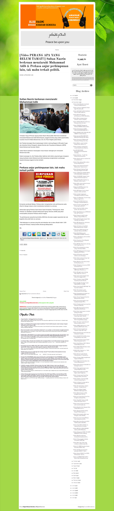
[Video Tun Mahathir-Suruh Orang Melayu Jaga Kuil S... (81, 198)
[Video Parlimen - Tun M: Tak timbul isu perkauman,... (80, 156)
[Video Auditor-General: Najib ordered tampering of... (80, 379)
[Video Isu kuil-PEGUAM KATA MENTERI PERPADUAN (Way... (81, 137)
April (74, 475)
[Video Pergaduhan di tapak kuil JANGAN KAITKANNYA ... (81, 294)
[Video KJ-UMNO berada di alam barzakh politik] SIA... (81, 447)
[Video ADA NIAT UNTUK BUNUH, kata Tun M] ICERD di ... (81, 112)
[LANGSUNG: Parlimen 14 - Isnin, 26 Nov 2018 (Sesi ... (81, 351)
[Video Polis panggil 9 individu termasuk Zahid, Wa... (80, 440)
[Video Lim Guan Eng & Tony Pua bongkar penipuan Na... (81, 397)
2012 (73, 497)
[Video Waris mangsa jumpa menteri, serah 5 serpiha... (80, 119)
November (76, 102)
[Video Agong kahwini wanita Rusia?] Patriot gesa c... (80, 411)
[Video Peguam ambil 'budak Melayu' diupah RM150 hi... (80, 216)
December (76, 99)
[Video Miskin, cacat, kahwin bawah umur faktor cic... (80, 144)
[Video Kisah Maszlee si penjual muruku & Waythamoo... (81, 105)
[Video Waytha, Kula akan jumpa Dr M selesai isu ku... (81, 262)
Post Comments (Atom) (34, 293)
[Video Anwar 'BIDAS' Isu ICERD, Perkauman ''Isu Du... (81, 454)
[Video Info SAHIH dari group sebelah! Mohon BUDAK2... (80, 230)
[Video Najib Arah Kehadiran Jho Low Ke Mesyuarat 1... (81, 362)
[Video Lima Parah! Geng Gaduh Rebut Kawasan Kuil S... (81, 340)
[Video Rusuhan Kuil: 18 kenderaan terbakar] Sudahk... (81, 333)
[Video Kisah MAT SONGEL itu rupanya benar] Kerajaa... (80, 425)
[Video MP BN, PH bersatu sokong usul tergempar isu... (81, 244)
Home (57, 50)
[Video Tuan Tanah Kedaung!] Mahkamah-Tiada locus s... (80, 166)
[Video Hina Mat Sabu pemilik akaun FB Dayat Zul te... (80, 401)
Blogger (55, 297)
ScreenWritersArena (89, 506)
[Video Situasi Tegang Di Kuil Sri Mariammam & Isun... (81, 298)
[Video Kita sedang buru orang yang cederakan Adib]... (81, 248)
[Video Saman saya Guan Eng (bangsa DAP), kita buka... (80, 376)
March (75, 478)
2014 (73, 493)
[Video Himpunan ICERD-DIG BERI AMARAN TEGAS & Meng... (81, 433)
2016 (73, 488)
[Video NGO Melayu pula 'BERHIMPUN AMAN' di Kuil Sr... (81, 234)
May (74, 473)
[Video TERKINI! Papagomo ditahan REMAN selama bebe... (81, 126)
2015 (73, 490)
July (74, 468)
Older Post (66, 291)
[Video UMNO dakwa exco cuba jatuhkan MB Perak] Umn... (81, 326)
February (75, 480)
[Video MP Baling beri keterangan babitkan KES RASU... (81, 251)
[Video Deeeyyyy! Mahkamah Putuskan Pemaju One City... (80, 140)
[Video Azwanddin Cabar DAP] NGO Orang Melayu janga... (80, 319)
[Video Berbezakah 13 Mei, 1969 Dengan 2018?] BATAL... (81, 415)
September (76, 463)
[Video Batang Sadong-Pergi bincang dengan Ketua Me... (80, 170)
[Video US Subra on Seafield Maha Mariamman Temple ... (80, 227)
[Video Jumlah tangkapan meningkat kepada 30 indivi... (81, 195)
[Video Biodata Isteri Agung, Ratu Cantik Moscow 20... (81, 408)
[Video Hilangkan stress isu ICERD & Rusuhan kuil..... (81, 266)
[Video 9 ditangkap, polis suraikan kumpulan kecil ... (81, 237)
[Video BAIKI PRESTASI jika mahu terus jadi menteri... (81, 347)
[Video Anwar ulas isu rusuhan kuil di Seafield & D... (81, 159)
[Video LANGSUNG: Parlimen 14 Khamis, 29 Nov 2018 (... (81, 180)
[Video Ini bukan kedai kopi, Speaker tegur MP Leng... (80, 330)
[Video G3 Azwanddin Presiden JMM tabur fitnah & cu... (80, 269)
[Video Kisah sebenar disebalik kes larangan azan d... (81, 365)
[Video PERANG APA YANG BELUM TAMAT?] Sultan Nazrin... (81, 133)
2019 (73, 95)
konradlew (43, 297)
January (75, 482)
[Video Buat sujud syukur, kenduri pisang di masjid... (81, 312)
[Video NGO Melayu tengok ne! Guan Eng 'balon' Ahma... (81, 315)
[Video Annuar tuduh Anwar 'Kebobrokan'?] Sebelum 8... (81, 354)
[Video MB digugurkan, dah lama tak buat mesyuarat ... (81, 223)
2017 (73, 485)
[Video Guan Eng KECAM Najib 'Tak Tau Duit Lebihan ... (81, 287)
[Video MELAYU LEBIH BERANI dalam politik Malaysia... (81, 429)
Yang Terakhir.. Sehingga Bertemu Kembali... (32, 319)
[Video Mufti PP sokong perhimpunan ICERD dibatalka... (81, 115)
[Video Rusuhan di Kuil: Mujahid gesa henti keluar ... (81, 241)
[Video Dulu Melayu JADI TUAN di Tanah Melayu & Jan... (81, 344)
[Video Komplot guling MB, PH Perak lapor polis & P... (80, 205)
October (75, 461)
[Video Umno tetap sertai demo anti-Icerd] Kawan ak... (81, 404)
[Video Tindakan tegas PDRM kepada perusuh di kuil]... (80, 280)
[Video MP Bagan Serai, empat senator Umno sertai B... (81, 191)
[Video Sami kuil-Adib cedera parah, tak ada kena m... (80, 209)
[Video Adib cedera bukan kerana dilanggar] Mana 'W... (81, 184)
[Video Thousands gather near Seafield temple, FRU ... (80, 301)
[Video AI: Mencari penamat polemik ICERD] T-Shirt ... (80, 450)
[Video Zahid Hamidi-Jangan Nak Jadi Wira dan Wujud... (81, 219)
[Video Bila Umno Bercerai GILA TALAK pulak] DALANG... (81, 422)
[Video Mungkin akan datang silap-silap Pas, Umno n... (80, 273)
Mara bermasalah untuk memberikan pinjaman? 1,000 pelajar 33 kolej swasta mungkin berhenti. (45, 330)
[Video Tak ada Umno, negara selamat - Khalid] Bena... (80, 386)
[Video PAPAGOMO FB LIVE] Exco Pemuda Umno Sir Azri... (81, 122)
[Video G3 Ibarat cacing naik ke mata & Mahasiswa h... (81, 383)
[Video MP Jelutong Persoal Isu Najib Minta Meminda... (81, 308)
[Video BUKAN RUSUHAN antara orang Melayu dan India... (81, 337)
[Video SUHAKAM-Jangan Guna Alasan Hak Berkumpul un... (81, 177)
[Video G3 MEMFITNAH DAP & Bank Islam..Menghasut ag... (80, 457)
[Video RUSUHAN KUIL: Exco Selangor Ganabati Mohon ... (81, 202)
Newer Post (22, 291)
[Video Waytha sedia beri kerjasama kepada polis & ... (80, 436)
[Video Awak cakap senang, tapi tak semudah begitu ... (81, 258)
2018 (73, 98)
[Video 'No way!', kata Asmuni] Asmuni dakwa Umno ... (81, 322)
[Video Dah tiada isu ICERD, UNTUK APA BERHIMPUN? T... (81, 129)
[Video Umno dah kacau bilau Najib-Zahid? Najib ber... (80, 372)
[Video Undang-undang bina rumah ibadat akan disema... (80, 147)
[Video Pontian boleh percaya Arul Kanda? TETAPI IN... (81, 305)
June (74, 470)
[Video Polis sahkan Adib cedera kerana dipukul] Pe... (81, 163)
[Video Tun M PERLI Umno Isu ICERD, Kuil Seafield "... (80, 188)
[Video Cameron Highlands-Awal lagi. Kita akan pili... (81, 108)
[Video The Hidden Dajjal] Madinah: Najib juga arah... (80, 390)
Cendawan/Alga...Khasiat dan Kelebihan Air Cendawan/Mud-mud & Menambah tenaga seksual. (45, 341)
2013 (73, 495)
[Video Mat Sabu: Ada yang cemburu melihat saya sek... (80, 443)
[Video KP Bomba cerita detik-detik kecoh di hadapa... (81, 255)
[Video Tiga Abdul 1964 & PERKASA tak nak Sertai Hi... (82, 212)
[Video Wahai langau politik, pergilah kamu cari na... (80, 393)
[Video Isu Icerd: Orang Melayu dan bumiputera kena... (81, 418)
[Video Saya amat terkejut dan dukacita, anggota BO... (81, 276)
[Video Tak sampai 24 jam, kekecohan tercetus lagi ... (80, 290)
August (75, 466)
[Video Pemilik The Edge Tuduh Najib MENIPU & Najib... (81, 283)
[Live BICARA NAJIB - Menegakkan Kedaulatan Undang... (80, 151)
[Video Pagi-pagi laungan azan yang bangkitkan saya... (81, 369)
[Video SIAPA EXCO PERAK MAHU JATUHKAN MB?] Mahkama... (81, 173)
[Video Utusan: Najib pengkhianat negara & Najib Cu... (81, 358)
